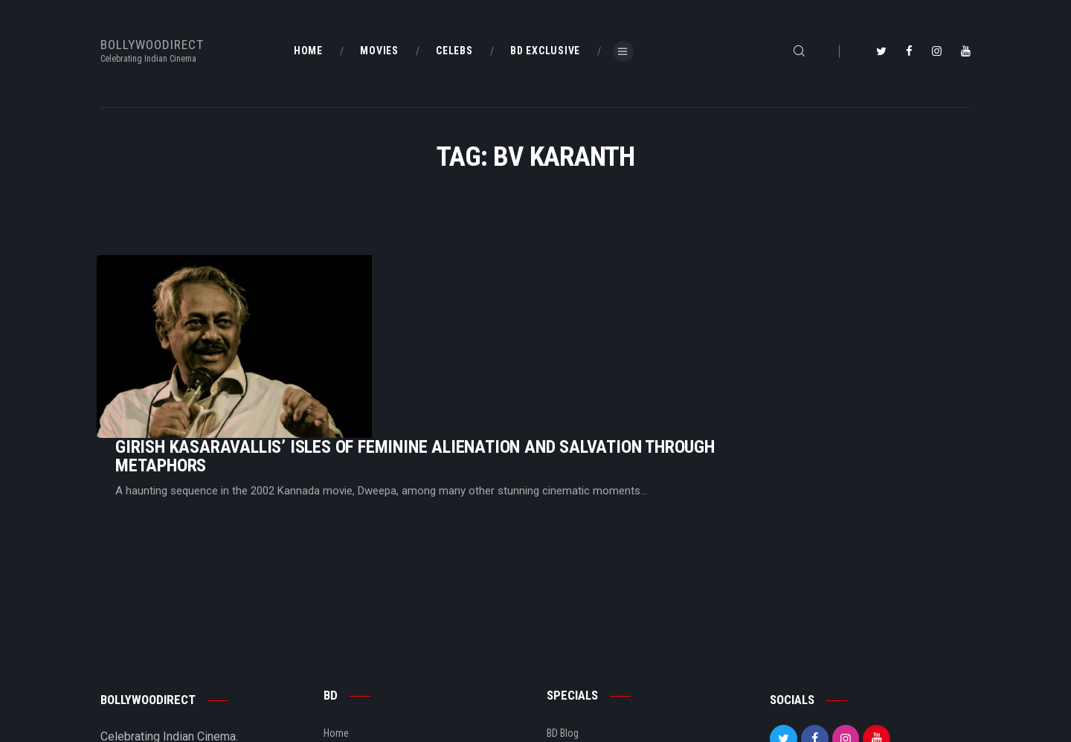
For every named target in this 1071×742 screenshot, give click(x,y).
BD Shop (564, 638)
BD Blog (340, 638)
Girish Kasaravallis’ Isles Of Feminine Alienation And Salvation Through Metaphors (601, 304)
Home (336, 613)
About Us (343, 663)
